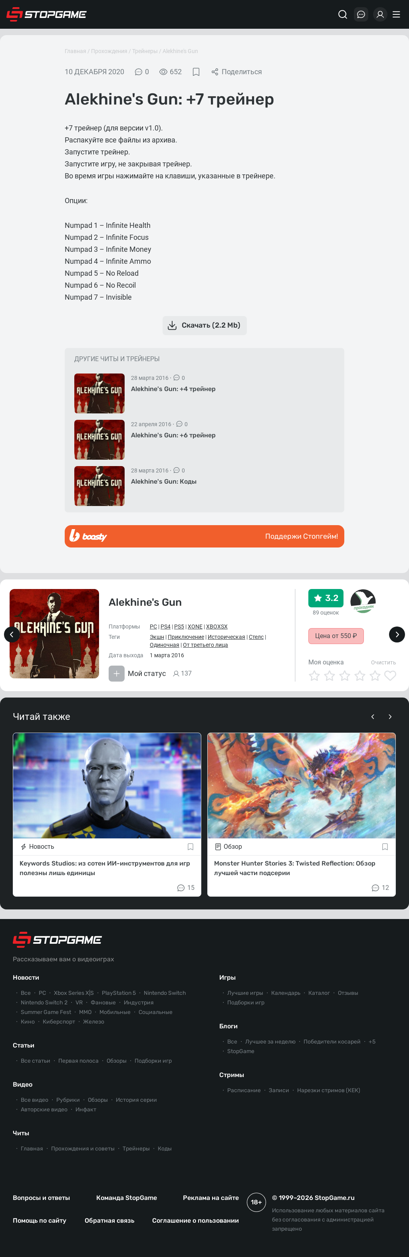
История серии (136, 1100)
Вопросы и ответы (41, 1198)
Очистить (383, 662)
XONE (195, 626)
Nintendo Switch (165, 993)
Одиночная (164, 645)
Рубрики (68, 1100)
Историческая (226, 637)
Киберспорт (59, 1021)
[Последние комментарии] (361, 14)
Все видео (34, 1100)
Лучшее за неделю (270, 1041)
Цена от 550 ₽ (336, 636)
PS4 (166, 626)
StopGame (240, 1051)
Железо (93, 1021)
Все (26, 993)
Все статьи (35, 1060)
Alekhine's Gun (180, 51)
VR (79, 1002)
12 (380, 888)
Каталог (319, 993)
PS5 (179, 626)
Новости (26, 977)
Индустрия (139, 1002)
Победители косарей (332, 1041)
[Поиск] (342, 14)
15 (185, 888)
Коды (165, 1148)
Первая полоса (78, 1060)
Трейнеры (145, 51)
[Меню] (397, 14)
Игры (227, 977)
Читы (21, 1133)
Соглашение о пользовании (195, 1220)
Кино (28, 1021)
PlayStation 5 (119, 993)
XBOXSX (217, 626)
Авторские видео (44, 1109)
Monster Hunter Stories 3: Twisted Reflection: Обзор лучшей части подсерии (294, 868)
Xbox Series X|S (74, 993)
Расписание (244, 1090)
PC (153, 626)
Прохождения (109, 51)
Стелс (256, 637)
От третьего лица (205, 645)
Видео (22, 1084)
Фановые (103, 1002)
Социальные (156, 1012)
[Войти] (380, 14)
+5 (372, 1041)
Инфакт (85, 1109)
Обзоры (117, 1060)
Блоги (228, 1026)
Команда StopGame (126, 1198)
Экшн (157, 637)
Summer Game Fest (46, 1012)
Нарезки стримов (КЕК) (328, 1090)
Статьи (23, 1045)
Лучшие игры (245, 993)
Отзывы (348, 993)
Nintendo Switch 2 (44, 1002)
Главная (75, 51)
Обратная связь (109, 1220)
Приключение (186, 637)
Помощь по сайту (39, 1220)
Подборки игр (153, 1060)
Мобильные (115, 1012)
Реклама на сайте (211, 1198)
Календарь (285, 993)
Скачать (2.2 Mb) (203, 325)
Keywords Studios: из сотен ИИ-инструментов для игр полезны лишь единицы (105, 868)
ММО (85, 1012)
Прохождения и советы (83, 1148)
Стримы (231, 1075)
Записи (279, 1090)
